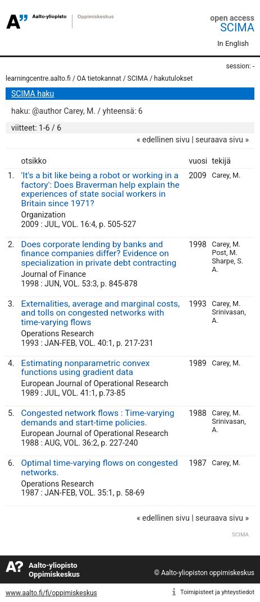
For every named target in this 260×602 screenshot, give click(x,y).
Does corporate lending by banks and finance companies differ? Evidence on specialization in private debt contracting (99, 253)
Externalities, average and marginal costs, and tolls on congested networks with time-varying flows (100, 313)
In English (233, 43)
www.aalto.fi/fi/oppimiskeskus (51, 593)
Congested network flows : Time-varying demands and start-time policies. (98, 418)
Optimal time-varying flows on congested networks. (99, 468)
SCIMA (237, 27)
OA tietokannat (99, 78)
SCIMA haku (32, 93)
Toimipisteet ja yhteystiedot (217, 592)
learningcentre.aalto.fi (38, 78)
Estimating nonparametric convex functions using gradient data (85, 368)
